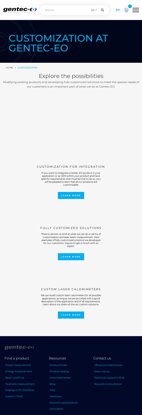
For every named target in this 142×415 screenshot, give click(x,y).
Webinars (55, 297)
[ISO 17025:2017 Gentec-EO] (29, 376)
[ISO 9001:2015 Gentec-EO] (11, 376)
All (92, 10)
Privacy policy (73, 405)
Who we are (12, 351)
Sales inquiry (102, 272)
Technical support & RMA (109, 278)
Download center (60, 278)
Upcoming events (16, 357)
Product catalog (59, 272)
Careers (9, 363)
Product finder (58, 266)
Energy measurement (18, 272)
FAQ (52, 291)
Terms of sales (91, 405)
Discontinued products (63, 303)
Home (9, 67)
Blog (52, 284)
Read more (57, 361)
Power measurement (18, 266)
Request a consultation (108, 284)
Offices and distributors (108, 266)
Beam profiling (14, 278)
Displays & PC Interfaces (19, 291)
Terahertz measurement (20, 284)
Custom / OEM (14, 297)
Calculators (56, 309)
